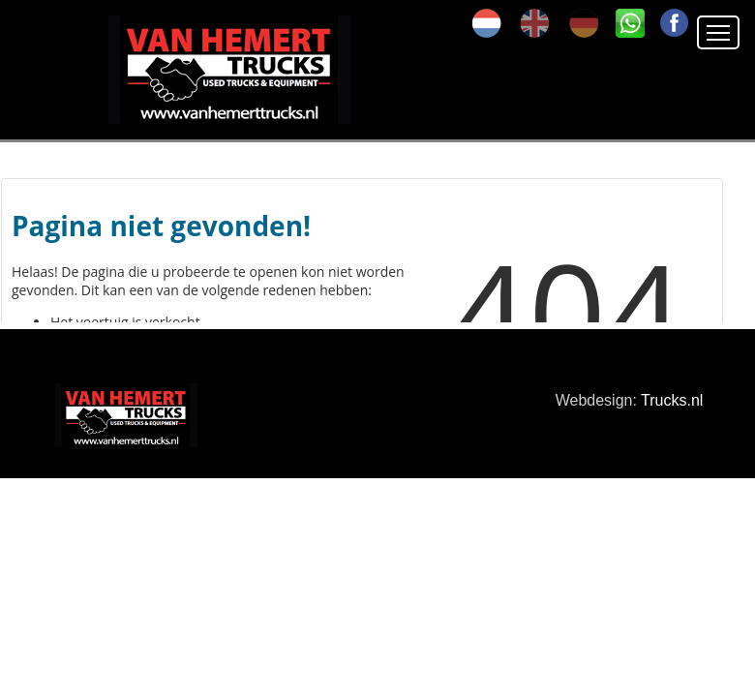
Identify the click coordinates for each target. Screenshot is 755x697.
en (535, 23)
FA (674, 23)
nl (486, 23)
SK (630, 23)
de (583, 23)
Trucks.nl (672, 400)
